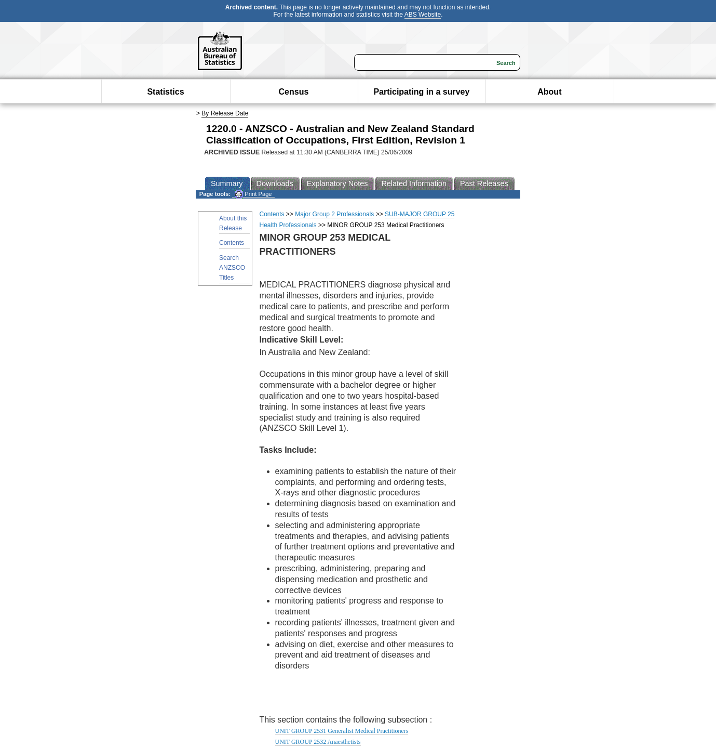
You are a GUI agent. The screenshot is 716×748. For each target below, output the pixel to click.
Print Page (253, 194)
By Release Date (224, 113)
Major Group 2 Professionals (334, 214)
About (549, 91)
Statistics (165, 91)
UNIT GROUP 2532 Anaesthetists (318, 741)
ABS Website (422, 14)
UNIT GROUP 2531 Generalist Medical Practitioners (342, 730)
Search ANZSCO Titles (232, 267)
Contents (231, 242)
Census (294, 91)
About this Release (233, 223)
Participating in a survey (421, 91)
